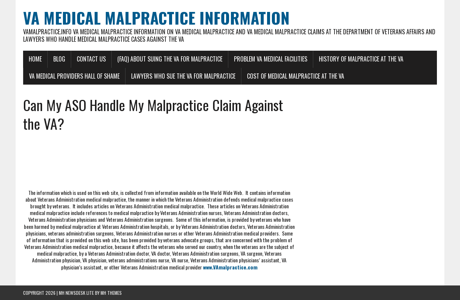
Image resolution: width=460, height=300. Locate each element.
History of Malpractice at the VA (361, 58)
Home (35, 58)
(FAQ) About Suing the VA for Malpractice (169, 58)
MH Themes (111, 293)
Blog (59, 58)
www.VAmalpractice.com (230, 267)
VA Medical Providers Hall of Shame (74, 76)
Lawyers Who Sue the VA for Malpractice (183, 76)
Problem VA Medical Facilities (270, 58)
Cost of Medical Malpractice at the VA (295, 76)
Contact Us (91, 58)
